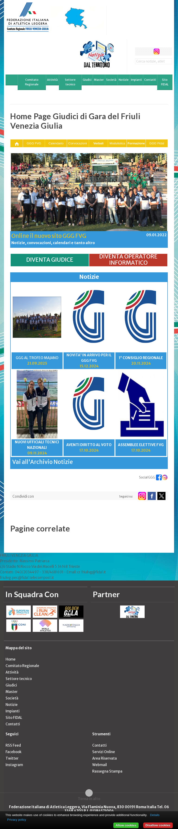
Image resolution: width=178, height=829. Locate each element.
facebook (139, 51)
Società (111, 79)
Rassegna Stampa (107, 771)
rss (165, 51)
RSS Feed (13, 745)
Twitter (12, 758)
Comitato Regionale (31, 82)
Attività (52, 79)
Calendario (55, 143)
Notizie (124, 79)
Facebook (13, 752)
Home (11, 659)
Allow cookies (126, 825)
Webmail (99, 765)
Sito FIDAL (164, 82)
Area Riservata (104, 758)
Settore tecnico (70, 82)
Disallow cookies (158, 825)
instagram (156, 51)
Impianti (136, 79)
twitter (148, 51)
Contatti (150, 79)
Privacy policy (16, 819)
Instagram (14, 765)
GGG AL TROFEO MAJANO (37, 358)
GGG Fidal (156, 143)
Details (154, 815)
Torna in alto (89, 799)
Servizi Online (103, 752)
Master (99, 79)
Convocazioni (77, 143)
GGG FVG (34, 143)
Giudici (87, 79)
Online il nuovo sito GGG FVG (48, 235)
